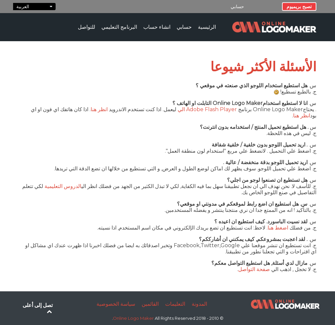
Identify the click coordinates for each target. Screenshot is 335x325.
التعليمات (175, 304)
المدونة (199, 304)
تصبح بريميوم (299, 6)
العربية (34, 6)
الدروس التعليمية (62, 186)
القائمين (150, 304)
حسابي (237, 6)
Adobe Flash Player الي (207, 109)
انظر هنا (99, 109)
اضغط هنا (278, 228)
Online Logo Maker (134, 318)
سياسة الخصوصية (116, 304)
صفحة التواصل (254, 269)
